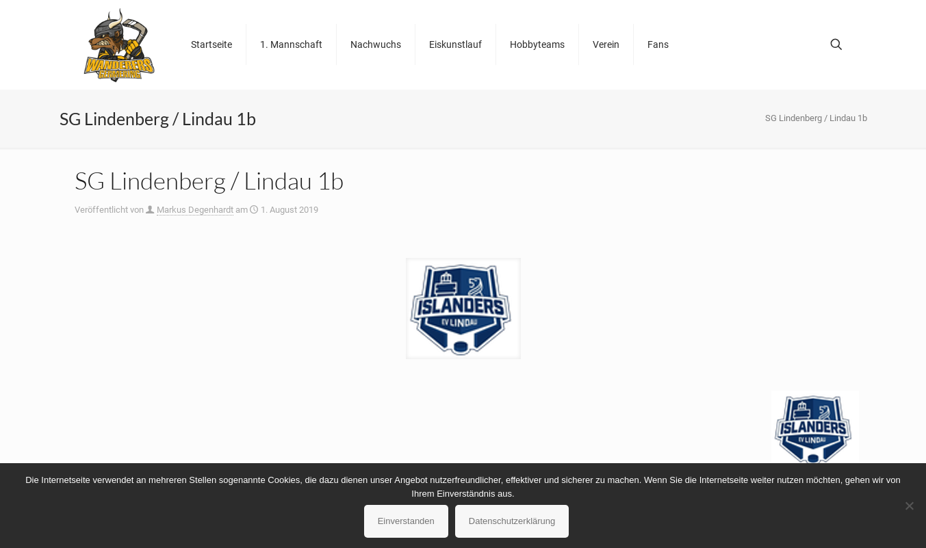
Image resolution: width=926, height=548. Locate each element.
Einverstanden (406, 521)
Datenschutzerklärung (512, 521)
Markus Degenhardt (195, 210)
